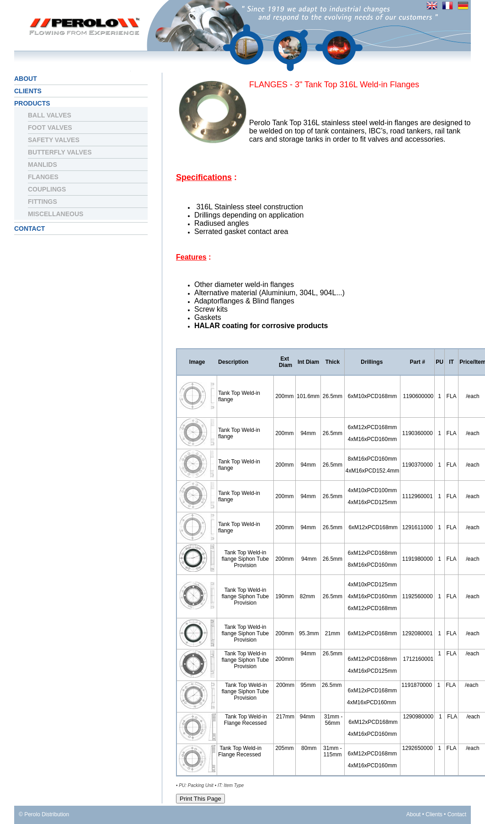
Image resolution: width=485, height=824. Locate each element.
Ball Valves (49, 115)
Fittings (42, 201)
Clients (28, 91)
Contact (29, 228)
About (25, 78)
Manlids (42, 164)
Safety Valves (54, 140)
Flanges (43, 177)
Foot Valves (50, 127)
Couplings (47, 189)
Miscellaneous (55, 214)
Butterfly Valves (60, 152)
